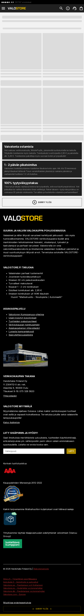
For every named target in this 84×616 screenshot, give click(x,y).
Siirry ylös (41, 202)
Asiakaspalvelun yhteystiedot (24, 328)
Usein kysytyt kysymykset (22, 318)
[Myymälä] (25, 365)
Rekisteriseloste (41, 569)
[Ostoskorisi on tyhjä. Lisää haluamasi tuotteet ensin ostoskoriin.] (81, 8)
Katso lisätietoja (11, 422)
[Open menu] (3, 8)
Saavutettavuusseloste (21, 335)
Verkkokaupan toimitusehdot (24, 324)
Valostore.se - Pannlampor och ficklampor (23, 585)
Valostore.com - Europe (14, 594)
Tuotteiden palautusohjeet (23, 321)
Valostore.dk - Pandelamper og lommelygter (24, 591)
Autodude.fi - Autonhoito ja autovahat (20, 582)
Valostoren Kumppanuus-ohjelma (26, 314)
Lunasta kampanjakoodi (21, 331)
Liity (71, 451)
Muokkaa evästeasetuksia (17, 602)
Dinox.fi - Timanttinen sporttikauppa (20, 579)
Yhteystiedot (10, 396)
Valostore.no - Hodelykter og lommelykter (23, 588)
